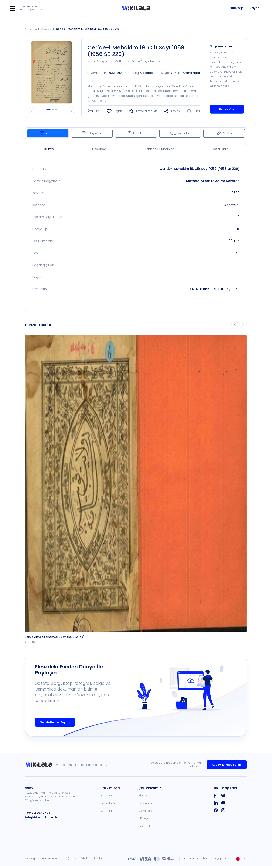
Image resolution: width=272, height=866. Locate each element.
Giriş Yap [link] (236, 8)
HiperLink (144, 826)
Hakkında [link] (107, 795)
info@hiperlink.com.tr (39, 817)
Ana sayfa (32, 29)
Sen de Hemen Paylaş (55, 722)
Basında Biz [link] (108, 803)
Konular (180, 133)
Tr (240, 859)
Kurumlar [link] (107, 811)
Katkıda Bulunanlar (159, 148)
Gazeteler (50, 29)
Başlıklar (91, 133)
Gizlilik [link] (85, 858)
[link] (40, 764)
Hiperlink (188, 858)
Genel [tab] (47, 133)
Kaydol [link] (255, 8)
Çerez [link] (71, 858)
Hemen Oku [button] (227, 109)
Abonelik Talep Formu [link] (227, 764)
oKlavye (143, 818)
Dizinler (136, 133)
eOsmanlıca (146, 803)
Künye (49, 148)
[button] (136, 8)
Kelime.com (146, 811)
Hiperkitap (145, 795)
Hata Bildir (220, 148)
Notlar (224, 133)
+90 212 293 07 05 (36, 812)
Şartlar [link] (98, 858)
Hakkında (99, 148)
